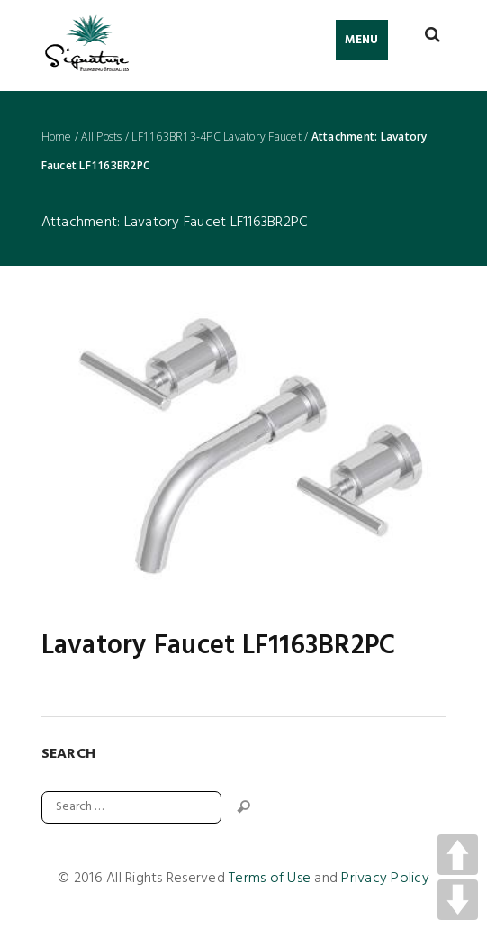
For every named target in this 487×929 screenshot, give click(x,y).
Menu (362, 40)
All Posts (101, 137)
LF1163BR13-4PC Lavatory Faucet (216, 137)
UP (457, 854)
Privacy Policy (385, 878)
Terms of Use (270, 878)
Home (56, 137)
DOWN (457, 899)
